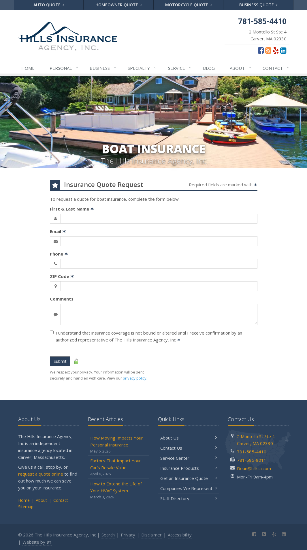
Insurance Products (188, 468)
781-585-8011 (251, 460)
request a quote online (40, 474)
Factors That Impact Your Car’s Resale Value (118, 467)
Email (58, 231)
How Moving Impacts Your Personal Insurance (118, 444)
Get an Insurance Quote (188, 478)
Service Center (188, 458)
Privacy (128, 535)
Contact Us (188, 448)
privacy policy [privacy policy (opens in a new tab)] (134, 378)
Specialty (142, 68)
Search (108, 535)
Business (103, 68)
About (241, 68)
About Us (188, 438)
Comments (62, 299)
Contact (276, 68)
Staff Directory (188, 498)
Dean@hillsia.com (254, 468)
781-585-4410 (251, 452)
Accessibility (180, 535)
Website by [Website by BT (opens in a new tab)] (37, 542)
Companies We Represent (188, 488)
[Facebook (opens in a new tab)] (261, 50)
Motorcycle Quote (188, 4)
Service (180, 68)
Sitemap (25, 506)
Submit (60, 361)
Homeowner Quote (118, 4)
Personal (64, 68)
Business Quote (258, 4)
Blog (209, 68)
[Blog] (268, 50)
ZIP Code (62, 276)
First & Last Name (72, 209)
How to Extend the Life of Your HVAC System (118, 490)
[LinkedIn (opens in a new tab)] (283, 50)
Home (28, 68)
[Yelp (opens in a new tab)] (276, 50)
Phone (59, 254)
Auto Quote (48, 4)
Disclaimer (151, 535)
